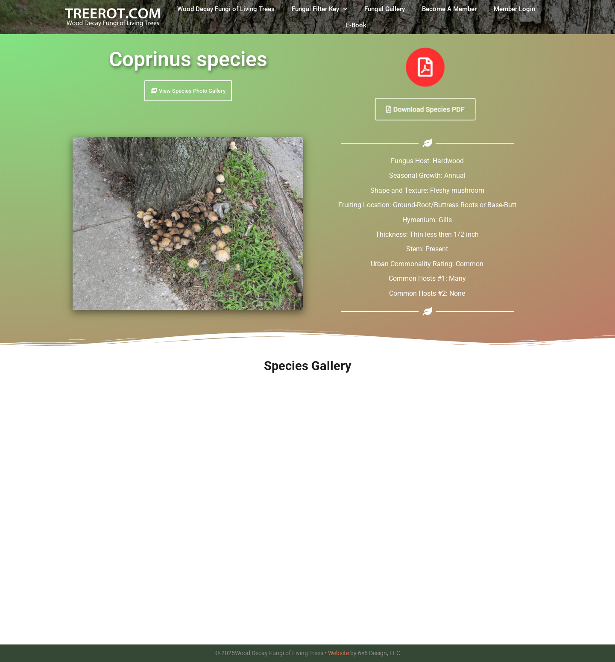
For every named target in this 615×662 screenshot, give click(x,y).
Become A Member (449, 9)
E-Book (356, 25)
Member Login (514, 9)
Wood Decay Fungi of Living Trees (226, 9)
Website (338, 653)
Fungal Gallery (384, 9)
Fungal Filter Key (319, 9)
